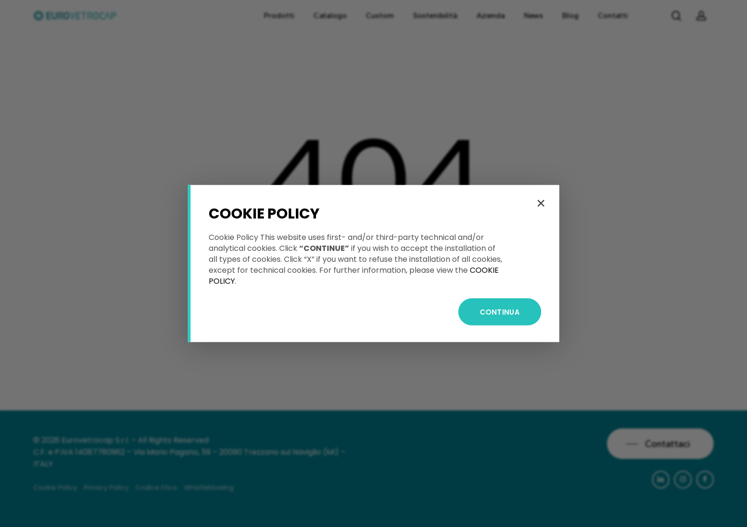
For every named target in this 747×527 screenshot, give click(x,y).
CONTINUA (500, 312)
